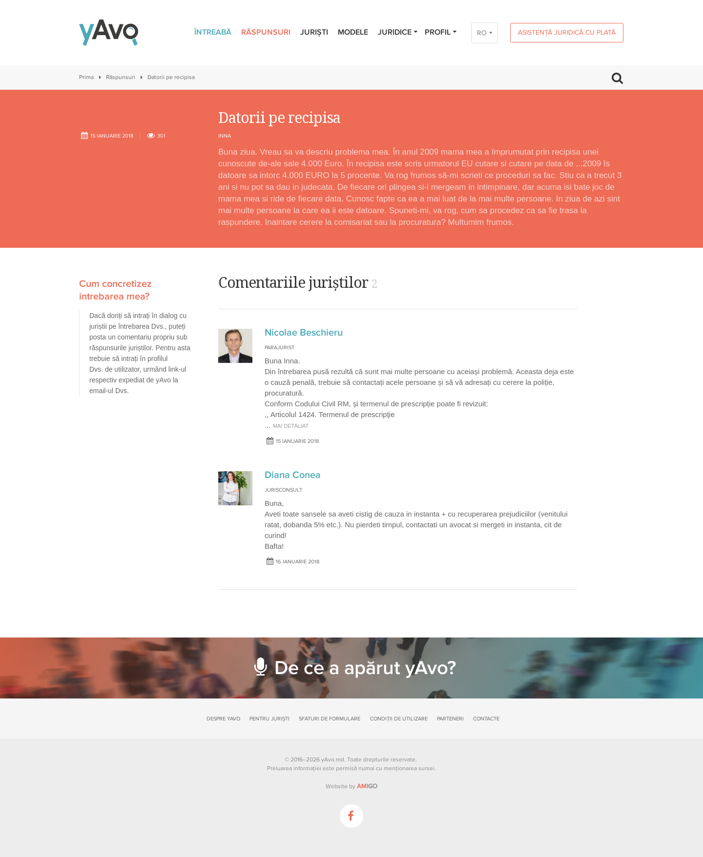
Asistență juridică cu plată (567, 32)
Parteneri (450, 719)
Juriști (314, 32)
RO (482, 33)
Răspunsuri (265, 32)
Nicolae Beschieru (304, 333)
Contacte (486, 719)
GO (367, 786)
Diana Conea (293, 475)
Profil (441, 32)
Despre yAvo (223, 719)
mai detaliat (291, 426)
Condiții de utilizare (399, 719)
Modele (353, 32)
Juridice (398, 32)
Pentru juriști (269, 719)
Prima (86, 77)
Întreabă (212, 32)
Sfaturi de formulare (329, 719)
